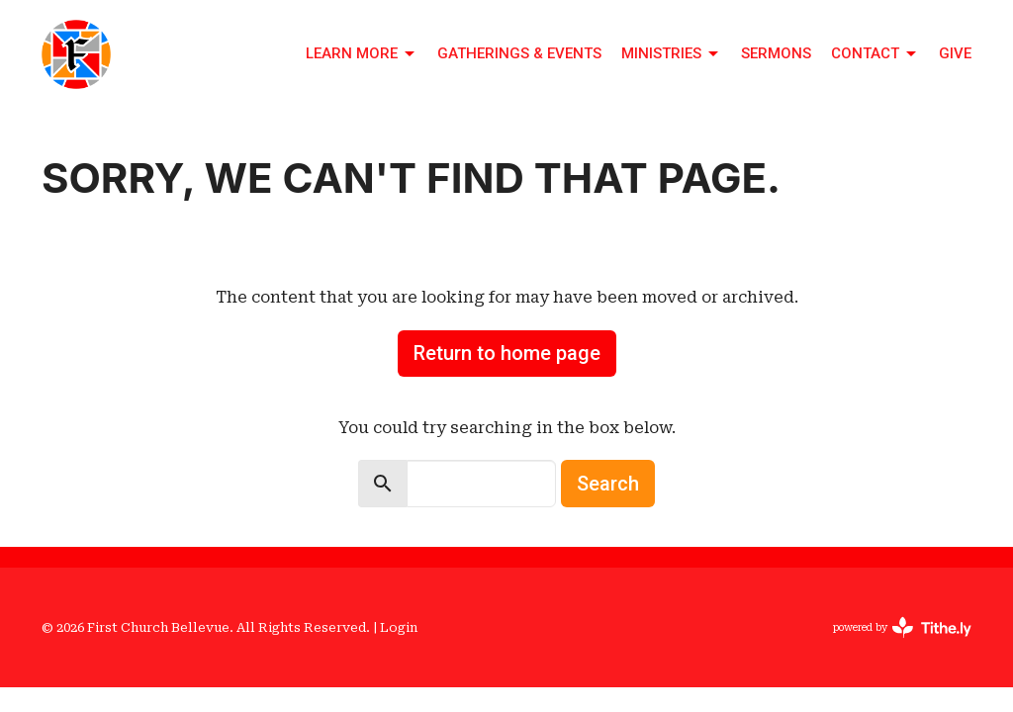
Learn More (361, 54)
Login (398, 627)
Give (955, 53)
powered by (902, 627)
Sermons (776, 53)
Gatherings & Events (519, 53)
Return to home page (507, 353)
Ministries (671, 54)
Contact (875, 54)
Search (608, 483)
